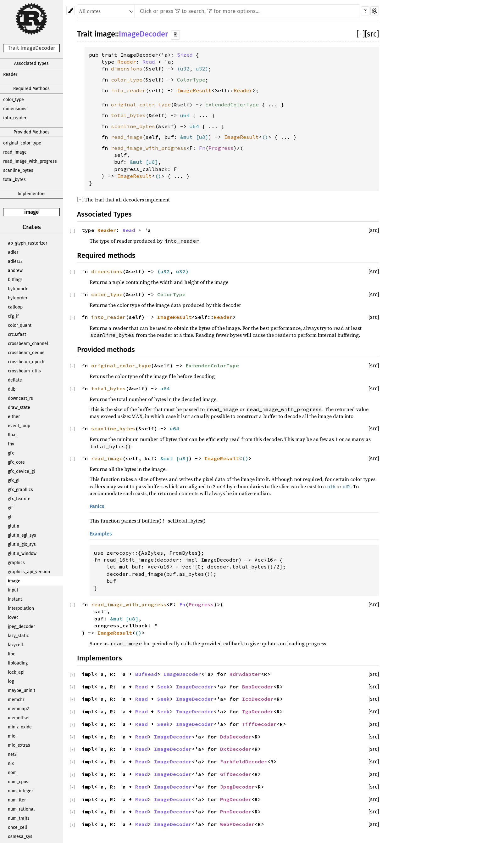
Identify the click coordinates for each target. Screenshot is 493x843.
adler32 (15, 261)
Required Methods (31, 88)
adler (13, 252)
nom (12, 772)
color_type (13, 99)
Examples (101, 534)
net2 (12, 754)
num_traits (19, 818)
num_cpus (18, 781)
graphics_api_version (29, 571)
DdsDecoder (236, 736)
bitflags (15, 279)
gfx (11, 453)
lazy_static (18, 635)
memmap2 (18, 708)
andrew (15, 270)
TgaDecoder (258, 711)
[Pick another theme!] (70, 10)
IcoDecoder (258, 699)
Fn (202, 148)
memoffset (19, 718)
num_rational (21, 809)
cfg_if (13, 316)
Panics (97, 506)
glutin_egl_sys (22, 535)
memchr (16, 699)
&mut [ (189, 137)
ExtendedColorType (232, 104)
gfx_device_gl (21, 471)
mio (11, 736)
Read (148, 62)
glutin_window (22, 553)
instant (15, 599)
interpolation (21, 608)
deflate (15, 380)
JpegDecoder (237, 787)
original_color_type (22, 143)
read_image (15, 152)
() (265, 137)
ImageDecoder (143, 34)
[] (361, 34)
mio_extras (19, 745)
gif (10, 508)
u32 (185, 68)
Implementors (32, 193)
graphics (16, 562)
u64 (185, 115)
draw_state (19, 407)
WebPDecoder (237, 824)
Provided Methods (32, 132)
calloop (15, 307)
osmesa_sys (20, 836)
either (14, 416)
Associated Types (31, 63)
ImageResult (194, 90)
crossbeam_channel (28, 343)
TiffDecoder (259, 724)
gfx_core (16, 462)
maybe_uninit (21, 690)
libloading (18, 663)
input (13, 590)
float (12, 435)
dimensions (14, 108)
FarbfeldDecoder (243, 761)
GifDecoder (236, 774)
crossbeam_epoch (26, 362)
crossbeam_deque (26, 352)
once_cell (17, 827)
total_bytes (14, 179)
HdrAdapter (245, 674)
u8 (202, 137)
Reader (10, 74)
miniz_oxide (20, 727)
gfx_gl (13, 480)
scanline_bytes (18, 170)
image (31, 212)
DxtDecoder (236, 749)
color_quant (19, 325)
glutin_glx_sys (22, 544)
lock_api (16, 672)
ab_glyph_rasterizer (27, 243)
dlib (11, 389)
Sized (185, 55)
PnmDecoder (236, 811)
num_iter (17, 800)
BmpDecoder (258, 686)
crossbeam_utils (24, 371)
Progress (221, 148)
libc (11, 654)
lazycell (15, 645)
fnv (11, 444)
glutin (13, 526)
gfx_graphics (20, 489)
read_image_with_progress (30, 161)
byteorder (17, 298)
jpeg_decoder (21, 626)
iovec (13, 617)
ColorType (191, 79)
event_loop (19, 425)
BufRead (146, 674)
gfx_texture (19, 498)
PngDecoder (236, 799)
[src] (372, 34)
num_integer (20, 791)
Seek (163, 686)
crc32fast (17, 334)
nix (11, 763)
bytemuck (17, 288)
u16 (331, 486)
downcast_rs (20, 398)
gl (9, 517)
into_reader (14, 118)
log (11, 681)
